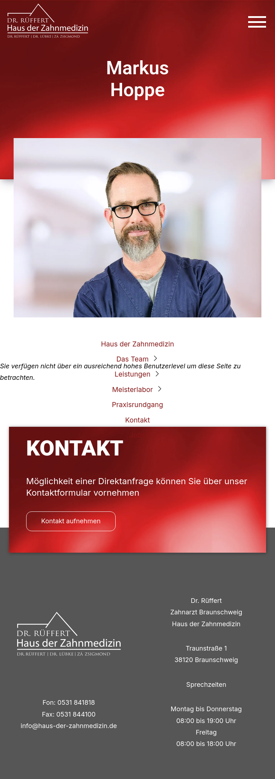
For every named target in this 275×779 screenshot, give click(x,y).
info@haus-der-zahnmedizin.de (69, 726)
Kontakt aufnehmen (71, 521)
